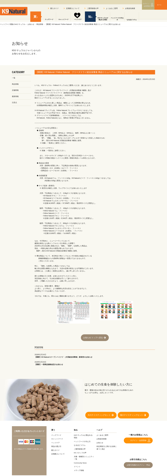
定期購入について (72, 8)
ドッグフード (48, 20)
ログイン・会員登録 (138, 440)
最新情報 (15, 97)
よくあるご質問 (112, 8)
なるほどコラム (132, 20)
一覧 (13, 78)
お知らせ (31, 24)
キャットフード (63, 20)
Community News (80, 462)
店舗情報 (15, 90)
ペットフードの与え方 (117, 19)
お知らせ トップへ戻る (93, 337)
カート (158, 5)
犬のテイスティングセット (99, 414)
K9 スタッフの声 (80, 452)
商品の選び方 (56, 446)
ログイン (145, 5)
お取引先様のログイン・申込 (138, 464)
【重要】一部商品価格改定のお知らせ (95, 362)
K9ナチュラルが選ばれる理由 (103, 19)
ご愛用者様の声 (93, 8)
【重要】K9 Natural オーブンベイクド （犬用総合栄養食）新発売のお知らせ (95, 355)
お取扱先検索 (130, 8)
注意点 (14, 103)
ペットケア (77, 20)
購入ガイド (54, 8)
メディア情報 (79, 469)
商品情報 (40, 24)
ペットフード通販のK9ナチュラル (12, 24)
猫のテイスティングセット (131, 414)
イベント (77, 466)
